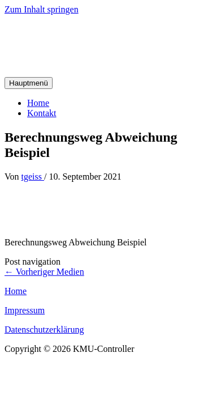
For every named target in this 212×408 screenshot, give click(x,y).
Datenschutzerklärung (44, 329)
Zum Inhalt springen (42, 9)
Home (38, 103)
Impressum (25, 310)
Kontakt (42, 113)
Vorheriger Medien (44, 272)
